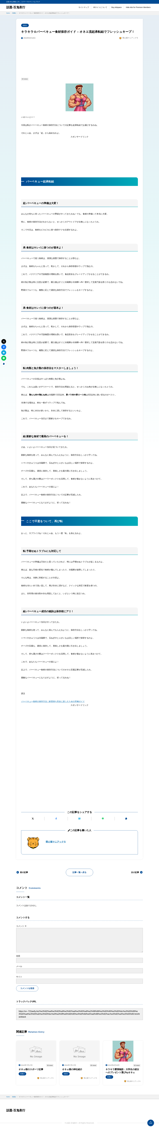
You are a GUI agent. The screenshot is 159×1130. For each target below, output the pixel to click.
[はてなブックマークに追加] (79, 819)
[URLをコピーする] (126, 819)
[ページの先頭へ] (150, 1123)
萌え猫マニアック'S (56, 842)
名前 (18, 956)
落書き (25, 25)
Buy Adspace (116, 7)
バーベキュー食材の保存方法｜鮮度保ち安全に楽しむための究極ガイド (53, 701)
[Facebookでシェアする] (56, 819)
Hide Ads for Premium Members (138, 7)
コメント (21, 926)
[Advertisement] (79, 58)
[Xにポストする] (32, 819)
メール (19, 966)
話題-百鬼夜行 (15, 7)
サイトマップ (84, 7)
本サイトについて (100, 7)
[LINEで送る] (103, 819)
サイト (19, 977)
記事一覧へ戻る (79, 872)
